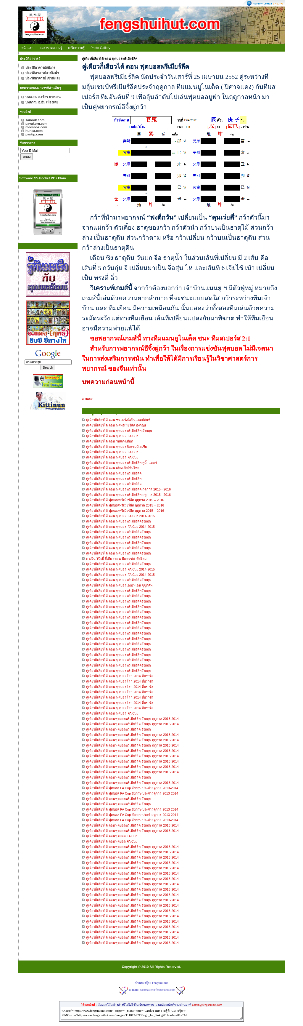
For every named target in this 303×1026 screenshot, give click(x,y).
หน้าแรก (27, 47)
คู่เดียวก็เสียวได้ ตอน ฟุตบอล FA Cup (112, 436)
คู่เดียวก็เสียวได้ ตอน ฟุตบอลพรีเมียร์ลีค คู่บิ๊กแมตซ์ (121, 462)
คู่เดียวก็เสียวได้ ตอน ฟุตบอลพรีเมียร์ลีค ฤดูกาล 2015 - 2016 (128, 489)
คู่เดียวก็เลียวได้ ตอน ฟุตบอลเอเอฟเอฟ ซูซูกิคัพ (119, 585)
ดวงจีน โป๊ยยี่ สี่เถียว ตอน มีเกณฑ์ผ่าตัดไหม (116, 558)
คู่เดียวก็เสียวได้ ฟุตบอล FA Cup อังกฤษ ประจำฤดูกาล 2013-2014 (132, 788)
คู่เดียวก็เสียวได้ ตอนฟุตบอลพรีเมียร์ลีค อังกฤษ (118, 729)
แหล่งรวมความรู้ (50, 47)
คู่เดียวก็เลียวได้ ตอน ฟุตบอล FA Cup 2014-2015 (120, 516)
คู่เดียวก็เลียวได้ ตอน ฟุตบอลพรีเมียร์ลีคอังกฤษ (119, 521)
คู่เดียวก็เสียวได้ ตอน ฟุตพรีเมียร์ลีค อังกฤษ (116, 425)
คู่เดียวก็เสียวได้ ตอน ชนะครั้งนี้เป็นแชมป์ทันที (118, 420)
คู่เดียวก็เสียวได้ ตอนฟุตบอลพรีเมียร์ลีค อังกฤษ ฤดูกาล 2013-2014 (132, 718)
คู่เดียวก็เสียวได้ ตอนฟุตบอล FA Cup (111, 836)
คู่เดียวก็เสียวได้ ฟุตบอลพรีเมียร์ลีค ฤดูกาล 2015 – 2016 (125, 500)
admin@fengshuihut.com (207, 1004)
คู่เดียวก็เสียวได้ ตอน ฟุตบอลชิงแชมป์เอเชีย (116, 446)
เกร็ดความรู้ (76, 47)
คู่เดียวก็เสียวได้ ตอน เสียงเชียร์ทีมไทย (112, 468)
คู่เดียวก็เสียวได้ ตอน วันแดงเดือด (109, 441)
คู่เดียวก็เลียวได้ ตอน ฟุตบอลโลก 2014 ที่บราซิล (120, 676)
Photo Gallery (100, 47)
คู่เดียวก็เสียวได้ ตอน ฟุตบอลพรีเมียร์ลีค (113, 473)
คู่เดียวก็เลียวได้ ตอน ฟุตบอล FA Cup (112, 713)
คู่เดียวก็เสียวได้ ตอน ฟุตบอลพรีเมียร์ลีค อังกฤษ (119, 430)
